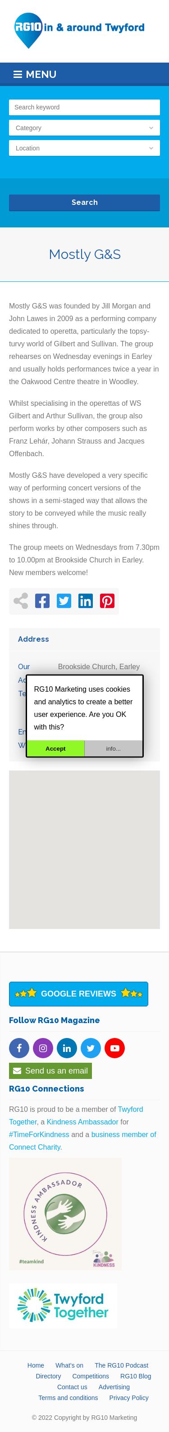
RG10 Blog (135, 1376)
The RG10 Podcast (121, 1365)
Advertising (114, 1387)
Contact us (72, 1387)
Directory (48, 1376)
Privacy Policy (129, 1397)
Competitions (90, 1376)
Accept (55, 748)
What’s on (69, 1365)
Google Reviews (78, 993)
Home (35, 1365)
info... (113, 748)
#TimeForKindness (39, 1134)
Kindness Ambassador (83, 1122)
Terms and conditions (68, 1397)
